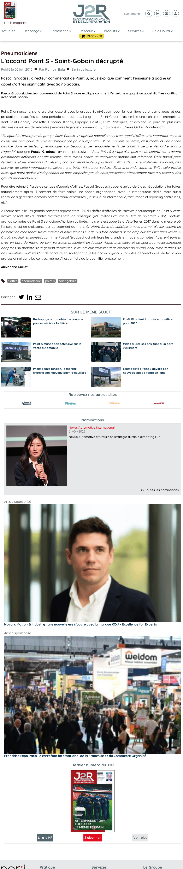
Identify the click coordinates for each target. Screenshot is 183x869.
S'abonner (92, 837)
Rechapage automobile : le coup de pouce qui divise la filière (58, 321)
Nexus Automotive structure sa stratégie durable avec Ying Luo (114, 437)
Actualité (8, 31)
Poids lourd (162, 31)
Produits (112, 31)
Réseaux (87, 31)
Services (136, 31)
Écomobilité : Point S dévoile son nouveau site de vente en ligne (145, 371)
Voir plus (140, 837)
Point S (50, 281)
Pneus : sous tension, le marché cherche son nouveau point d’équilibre (59, 371)
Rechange (33, 31)
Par (52, 69)
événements (132, 14)
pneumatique (31, 281)
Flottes (12, 281)
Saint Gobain (67, 281)
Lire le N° (45, 837)
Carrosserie (61, 31)
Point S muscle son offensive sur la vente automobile (57, 346)
